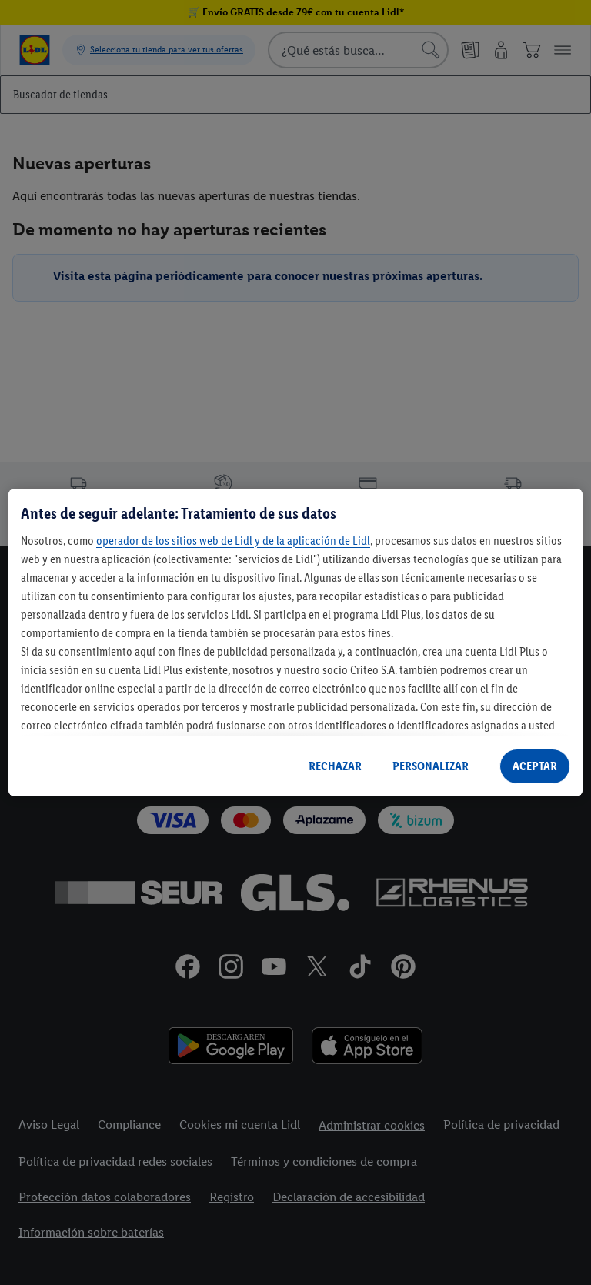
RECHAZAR (335, 766)
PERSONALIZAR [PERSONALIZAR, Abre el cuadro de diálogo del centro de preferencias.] (430, 766)
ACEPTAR (535, 766)
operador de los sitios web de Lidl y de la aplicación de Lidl (233, 540)
